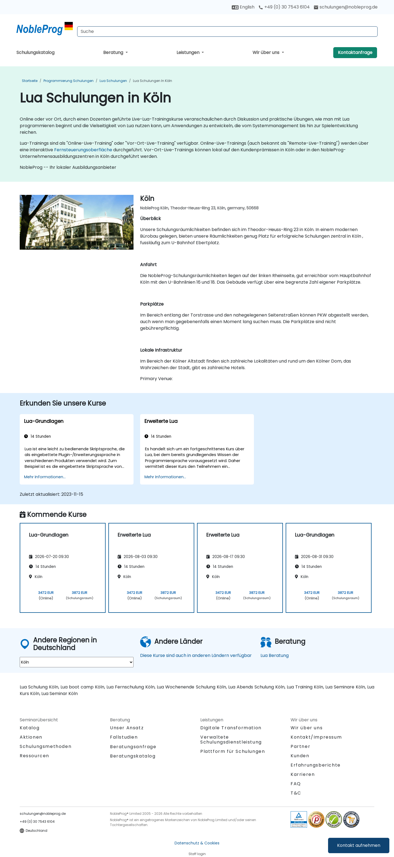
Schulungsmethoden (45, 746)
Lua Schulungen (113, 80)
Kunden (300, 756)
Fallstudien (124, 737)
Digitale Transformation (231, 728)
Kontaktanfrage (355, 52)
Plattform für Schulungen (232, 751)
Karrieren (303, 774)
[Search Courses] (227, 31)
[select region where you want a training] (77, 662)
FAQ (296, 784)
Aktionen (31, 737)
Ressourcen (34, 756)
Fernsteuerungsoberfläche (83, 150)
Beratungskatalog (133, 756)
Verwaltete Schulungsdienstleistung (231, 739)
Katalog (29, 728)
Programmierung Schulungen (69, 80)
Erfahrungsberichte (316, 765)
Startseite (29, 80)
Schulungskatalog (35, 52)
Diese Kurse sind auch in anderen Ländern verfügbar (196, 655)
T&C (296, 793)
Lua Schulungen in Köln (152, 80)
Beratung (113, 52)
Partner (300, 746)
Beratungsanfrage (133, 746)
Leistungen (188, 52)
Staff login (197, 854)
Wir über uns (266, 52)
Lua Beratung (274, 655)
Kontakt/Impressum (316, 737)
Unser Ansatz (127, 728)
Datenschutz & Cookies (197, 843)
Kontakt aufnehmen (358, 845)
